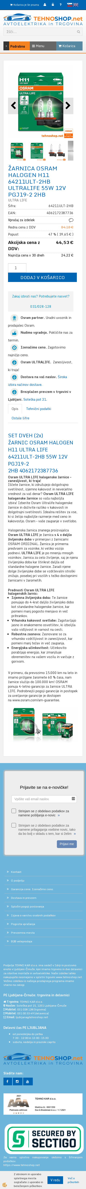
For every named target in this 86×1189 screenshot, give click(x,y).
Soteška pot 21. (35, 399)
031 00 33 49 (25, 1013)
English (75, 5)
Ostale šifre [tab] (20, 418)
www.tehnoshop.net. (69, 977)
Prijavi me (67, 844)
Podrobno (8, 45)
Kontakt (16, 872)
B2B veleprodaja (21, 941)
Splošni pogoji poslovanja (27, 906)
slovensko (69, 5)
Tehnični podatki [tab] (38, 408)
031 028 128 (25, 1009)
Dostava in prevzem (23, 898)
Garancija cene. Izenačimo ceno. (32, 889)
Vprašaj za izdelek (21, 220)
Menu (38, 46)
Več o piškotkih (73, 1180)
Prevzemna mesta (23, 932)
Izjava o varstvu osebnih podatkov (33, 915)
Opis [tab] (15, 408)
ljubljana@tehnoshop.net (32, 1017)
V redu (55, 1180)
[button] (67, 106)
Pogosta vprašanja (23, 924)
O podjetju (17, 880)
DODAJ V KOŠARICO (42, 277)
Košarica (66, 46)
